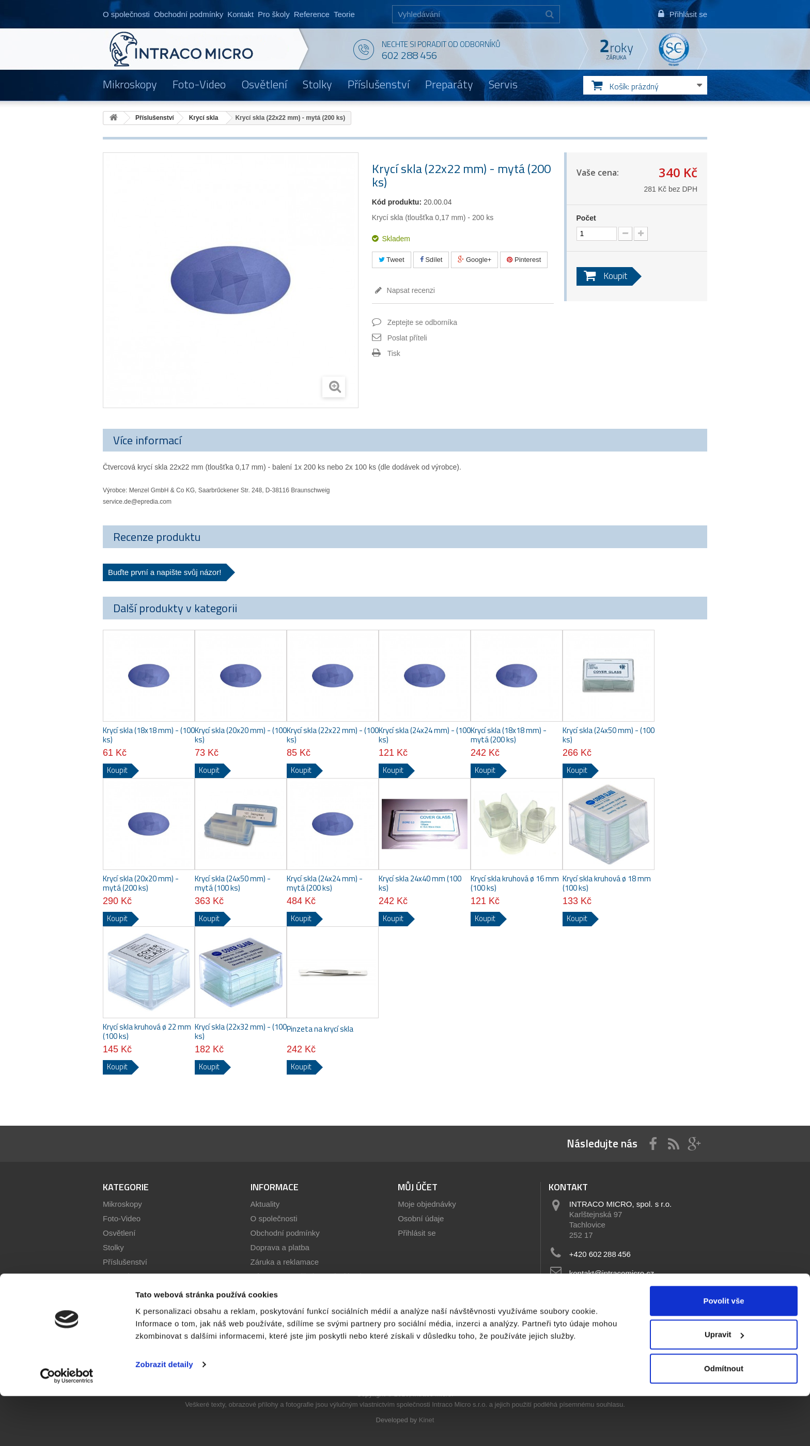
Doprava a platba (280, 1247)
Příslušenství (379, 84)
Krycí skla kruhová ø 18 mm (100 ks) (607, 883)
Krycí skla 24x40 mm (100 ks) (420, 883)
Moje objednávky (427, 1204)
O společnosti (126, 14)
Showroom (269, 1290)
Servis (503, 84)
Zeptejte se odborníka (422, 322)
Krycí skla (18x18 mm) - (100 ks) (149, 735)
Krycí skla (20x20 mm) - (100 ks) (241, 735)
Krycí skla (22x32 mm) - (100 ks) (241, 1031)
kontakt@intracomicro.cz (611, 1273)
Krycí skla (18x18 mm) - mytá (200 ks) (509, 735)
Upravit (724, 1384)
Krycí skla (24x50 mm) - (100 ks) (609, 735)
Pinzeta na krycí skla (320, 1029)
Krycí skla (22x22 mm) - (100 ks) (333, 735)
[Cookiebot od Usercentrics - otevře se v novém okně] (67, 1426)
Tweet (391, 259)
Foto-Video (199, 84)
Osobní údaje (421, 1218)
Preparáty (449, 84)
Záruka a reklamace (285, 1261)
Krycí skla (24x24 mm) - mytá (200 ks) (325, 883)
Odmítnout (723, 1418)
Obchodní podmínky (188, 14)
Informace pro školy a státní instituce (313, 1276)
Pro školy (274, 14)
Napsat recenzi (410, 290)
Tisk (393, 353)
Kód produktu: (397, 202)
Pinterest (524, 259)
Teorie (344, 14)
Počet (586, 218)
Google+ (474, 259)
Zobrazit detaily (164, 1414)
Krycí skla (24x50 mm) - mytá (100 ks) (233, 883)
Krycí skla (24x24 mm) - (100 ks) (425, 735)
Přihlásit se (416, 1233)
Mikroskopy (130, 84)
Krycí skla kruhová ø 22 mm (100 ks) (147, 1031)
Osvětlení (264, 84)
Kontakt (240, 14)
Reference (312, 14)
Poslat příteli (407, 338)
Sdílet (431, 259)
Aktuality (265, 1204)
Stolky (317, 84)
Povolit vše (723, 1350)
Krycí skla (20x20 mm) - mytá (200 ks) (141, 883)
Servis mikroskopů (282, 1305)
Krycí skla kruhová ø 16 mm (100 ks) (515, 883)
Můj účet (418, 1187)
